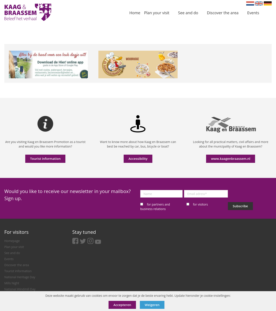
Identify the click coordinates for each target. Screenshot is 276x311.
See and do (12, 253)
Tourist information (45, 158)
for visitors (200, 204)
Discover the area (16, 265)
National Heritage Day (19, 277)
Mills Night (11, 283)
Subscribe (240, 206)
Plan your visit (14, 247)
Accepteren (122, 305)
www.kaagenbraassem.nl (230, 158)
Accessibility (137, 158)
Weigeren (152, 305)
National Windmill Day (20, 289)
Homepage (12, 241)
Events (9, 259)
